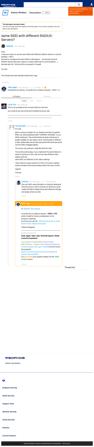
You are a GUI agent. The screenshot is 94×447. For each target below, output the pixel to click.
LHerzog (38, 87)
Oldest (24, 101)
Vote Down (12, 121)
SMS (36, 254)
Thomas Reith (20, 126)
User (91, 4)
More (47, 13)
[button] (79, 4)
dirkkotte (9, 46)
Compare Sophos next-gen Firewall (34, 247)
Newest (39, 101)
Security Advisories (52, 244)
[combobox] (49, 4)
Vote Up (9, 121)
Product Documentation (47, 252)
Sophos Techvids (27, 254)
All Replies (16, 96)
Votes (31, 101)
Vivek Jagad (12, 87)
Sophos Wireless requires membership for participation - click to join (47, 444)
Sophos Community (28, 252)
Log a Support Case (28, 242)
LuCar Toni (12, 104)
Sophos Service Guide (45, 242)
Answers (47, 96)
